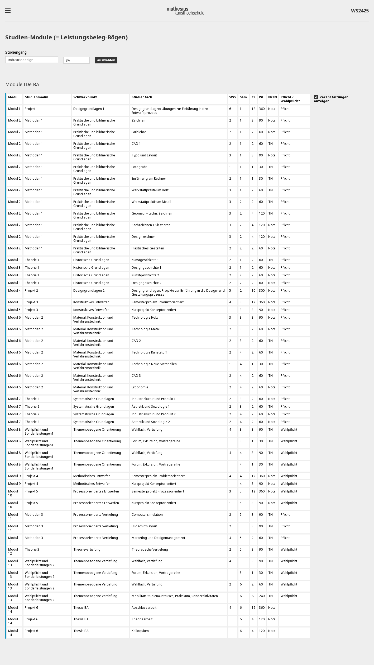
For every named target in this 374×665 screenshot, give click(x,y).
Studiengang (16, 52)
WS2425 (359, 11)
